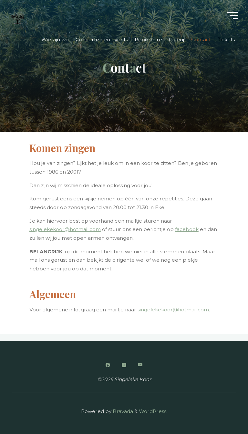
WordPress (152, 411)
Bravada (122, 411)
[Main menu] (232, 15)
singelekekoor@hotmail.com (65, 230)
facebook (187, 230)
